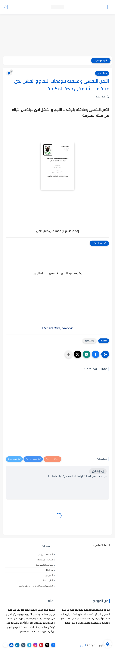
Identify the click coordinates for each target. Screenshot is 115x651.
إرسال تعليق (98, 471)
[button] (95, 354)
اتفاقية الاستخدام (45, 559)
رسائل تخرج (102, 73)
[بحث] (5, 7)
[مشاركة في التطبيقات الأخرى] (68, 354)
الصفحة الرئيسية (45, 554)
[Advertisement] (57, 35)
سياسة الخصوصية (44, 565)
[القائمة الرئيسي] (110, 7)
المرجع (83, 645)
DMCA (49, 570)
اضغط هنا (57, 328)
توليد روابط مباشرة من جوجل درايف (36, 586)
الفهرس (49, 575)
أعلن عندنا (48, 580)
